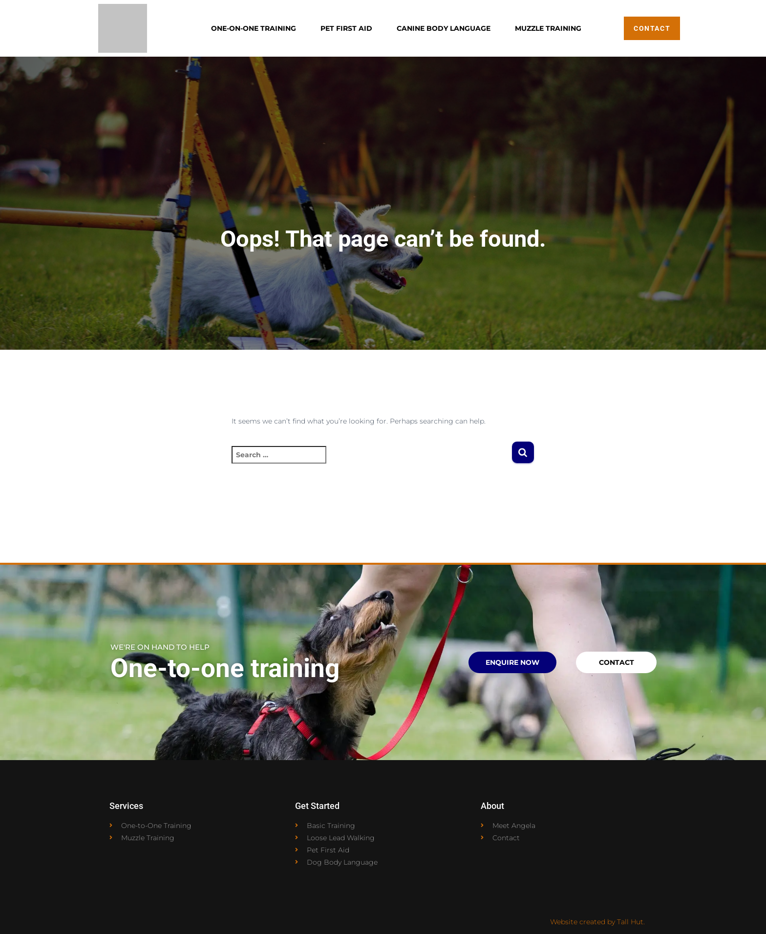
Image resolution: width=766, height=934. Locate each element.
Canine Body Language (443, 28)
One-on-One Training (253, 28)
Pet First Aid (346, 28)
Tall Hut (630, 921)
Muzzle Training (548, 28)
